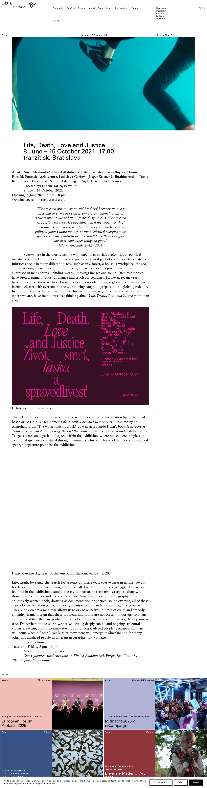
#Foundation (44, 680)
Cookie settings (161, 783)
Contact (135, 8)
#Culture (46, 732)
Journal (91, 8)
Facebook (160, 14)
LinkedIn (160, 16)
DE (200, 8)
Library (108, 8)
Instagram (161, 11)
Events (81, 8)
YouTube (160, 19)
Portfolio (71, 8)
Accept (196, 783)
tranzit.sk (59, 651)
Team (100, 8)
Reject (181, 783)
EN (203, 8)
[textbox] (87, 21)
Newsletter (161, 8)
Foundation (58, 8)
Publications (121, 8)
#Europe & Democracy (143, 680)
